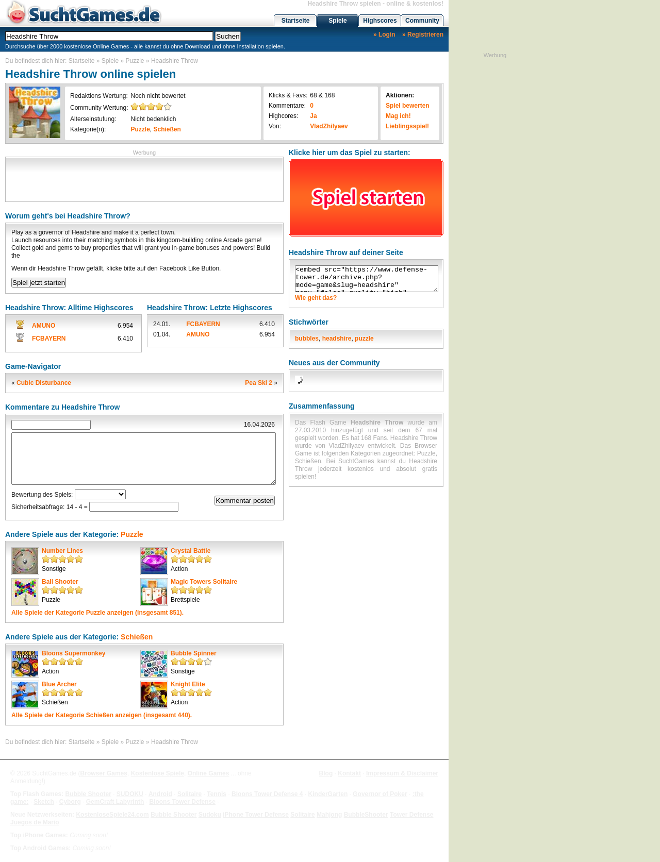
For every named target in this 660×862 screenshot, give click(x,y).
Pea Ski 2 (258, 382)
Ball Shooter (60, 581)
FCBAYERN (49, 338)
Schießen (167, 129)
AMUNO (43, 325)
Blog (326, 773)
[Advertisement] (144, 178)
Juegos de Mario (34, 822)
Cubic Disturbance (43, 382)
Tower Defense (411, 814)
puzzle (364, 338)
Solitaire (189, 794)
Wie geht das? (316, 297)
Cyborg (70, 801)
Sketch (44, 801)
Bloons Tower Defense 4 (267, 794)
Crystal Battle (190, 550)
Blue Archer (59, 684)
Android (160, 794)
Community (422, 20)
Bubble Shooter (88, 794)
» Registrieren (422, 34)
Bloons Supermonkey (73, 653)
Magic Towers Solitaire (204, 581)
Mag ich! (398, 116)
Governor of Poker (380, 794)
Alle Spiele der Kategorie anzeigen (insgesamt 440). (101, 715)
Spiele (337, 20)
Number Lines (62, 550)
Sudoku (210, 814)
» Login (384, 34)
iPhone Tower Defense (256, 814)
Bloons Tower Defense (182, 801)
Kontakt (349, 773)
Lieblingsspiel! (407, 126)
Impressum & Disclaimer (402, 773)
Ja (313, 116)
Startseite (296, 20)
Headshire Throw (174, 60)
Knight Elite (188, 684)
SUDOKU (130, 794)
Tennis (216, 794)
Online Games (208, 773)
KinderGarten (328, 794)
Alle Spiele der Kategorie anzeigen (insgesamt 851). (97, 612)
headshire (337, 338)
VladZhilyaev (329, 126)
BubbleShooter (366, 814)
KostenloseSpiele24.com (112, 814)
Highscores (380, 20)
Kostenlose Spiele (157, 773)
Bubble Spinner (194, 653)
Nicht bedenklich (153, 119)
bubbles (307, 338)
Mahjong (329, 814)
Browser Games (103, 773)
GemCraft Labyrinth (115, 801)
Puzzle (135, 60)
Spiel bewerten (408, 105)
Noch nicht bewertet (157, 95)
